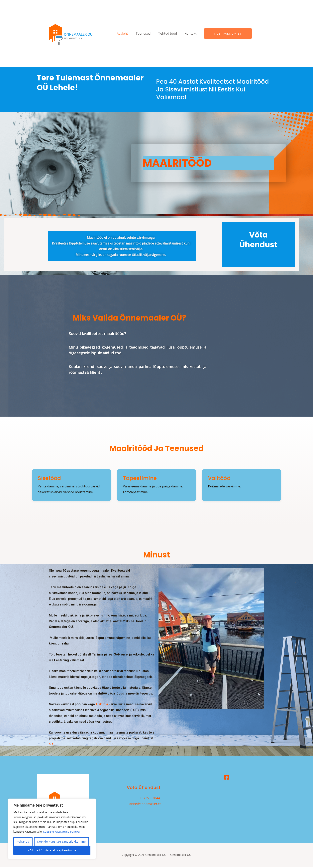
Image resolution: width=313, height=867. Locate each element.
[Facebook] (226, 777)
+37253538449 (150, 798)
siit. (51, 744)
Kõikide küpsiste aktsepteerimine (52, 850)
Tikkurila (102, 704)
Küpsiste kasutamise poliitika (61, 831)
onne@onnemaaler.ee (145, 804)
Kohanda (22, 841)
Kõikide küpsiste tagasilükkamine (61, 841)
